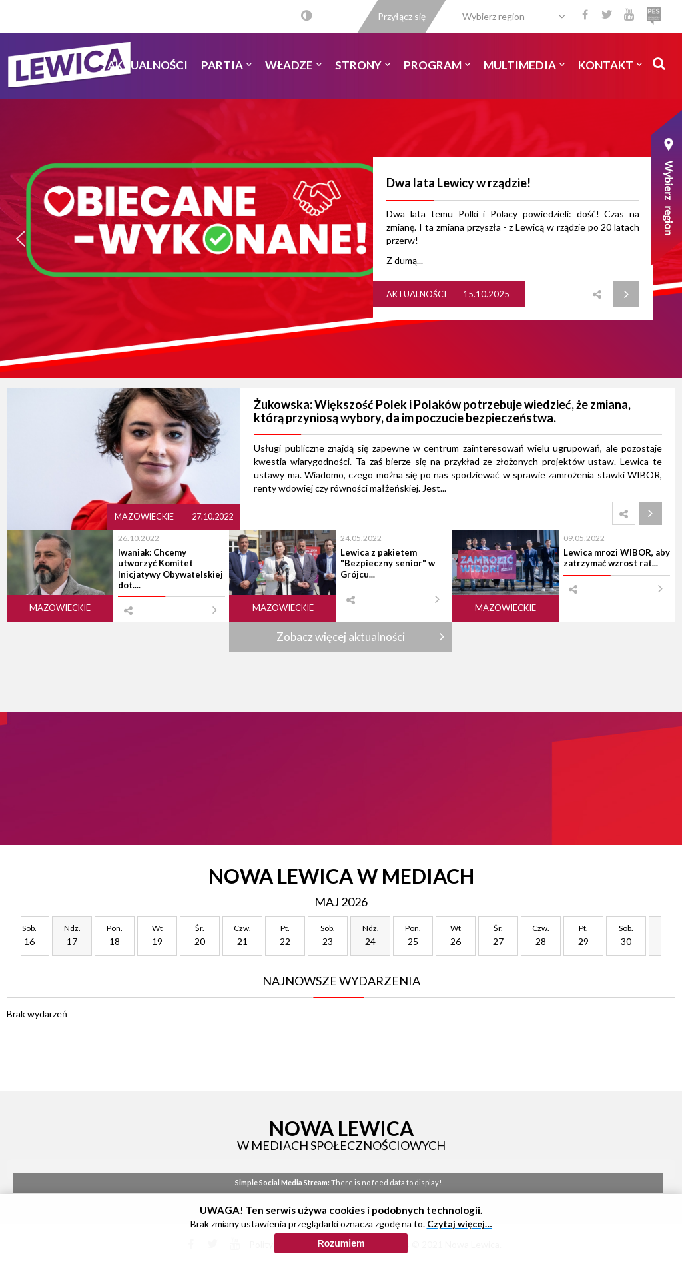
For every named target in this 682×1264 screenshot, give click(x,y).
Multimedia (524, 65)
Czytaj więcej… (459, 1227)
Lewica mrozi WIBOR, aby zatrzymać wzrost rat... (616, 557)
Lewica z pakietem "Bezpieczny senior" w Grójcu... (387, 563)
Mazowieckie (145, 517)
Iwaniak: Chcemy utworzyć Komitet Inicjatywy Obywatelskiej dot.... (170, 568)
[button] (20, 238)
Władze (293, 65)
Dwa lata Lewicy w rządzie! (458, 182)
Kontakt (610, 65)
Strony (362, 65)
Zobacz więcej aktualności (340, 637)
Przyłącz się (402, 16)
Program (437, 65)
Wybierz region (493, 16)
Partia (226, 65)
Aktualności (147, 65)
